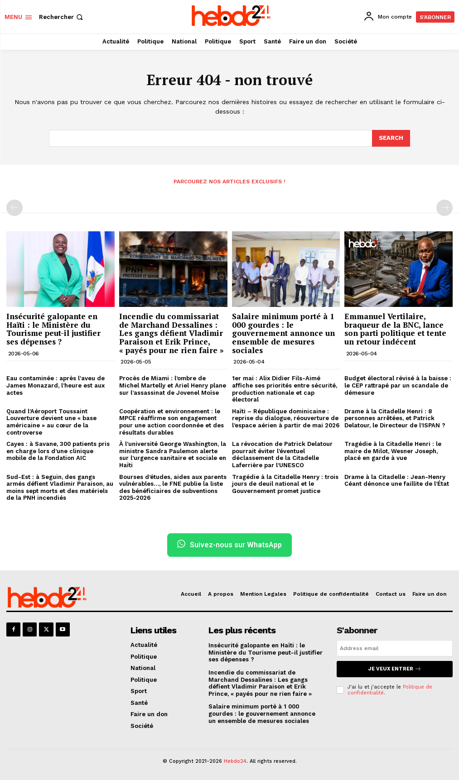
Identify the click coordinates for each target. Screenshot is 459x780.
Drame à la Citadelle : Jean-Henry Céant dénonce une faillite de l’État (396, 480)
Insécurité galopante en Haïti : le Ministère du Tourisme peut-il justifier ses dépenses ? (53, 329)
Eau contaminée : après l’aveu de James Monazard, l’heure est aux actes (55, 385)
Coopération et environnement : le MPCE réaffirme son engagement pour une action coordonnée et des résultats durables (171, 422)
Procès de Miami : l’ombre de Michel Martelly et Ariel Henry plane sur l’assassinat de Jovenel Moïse (172, 385)
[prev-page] (14, 208)
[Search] (391, 138)
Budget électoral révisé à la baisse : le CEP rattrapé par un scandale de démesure (397, 385)
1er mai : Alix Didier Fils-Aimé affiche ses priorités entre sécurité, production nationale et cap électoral (284, 389)
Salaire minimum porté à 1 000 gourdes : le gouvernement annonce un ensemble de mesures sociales (283, 333)
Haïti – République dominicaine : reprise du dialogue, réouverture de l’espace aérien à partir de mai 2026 (285, 418)
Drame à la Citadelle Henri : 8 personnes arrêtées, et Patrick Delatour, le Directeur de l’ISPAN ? (394, 418)
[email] (395, 648)
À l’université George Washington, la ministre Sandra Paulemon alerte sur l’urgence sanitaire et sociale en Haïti (172, 454)
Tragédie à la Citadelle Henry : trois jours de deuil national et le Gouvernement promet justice (285, 483)
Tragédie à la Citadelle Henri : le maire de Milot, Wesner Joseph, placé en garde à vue (392, 450)
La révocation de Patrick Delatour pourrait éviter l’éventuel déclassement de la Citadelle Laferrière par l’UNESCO (282, 454)
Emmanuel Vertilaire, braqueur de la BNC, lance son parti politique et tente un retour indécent (395, 329)
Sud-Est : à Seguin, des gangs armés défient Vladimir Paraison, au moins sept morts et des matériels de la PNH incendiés (59, 487)
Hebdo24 (235, 761)
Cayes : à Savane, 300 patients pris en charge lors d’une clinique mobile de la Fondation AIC (58, 450)
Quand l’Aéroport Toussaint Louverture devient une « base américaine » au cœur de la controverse (51, 422)
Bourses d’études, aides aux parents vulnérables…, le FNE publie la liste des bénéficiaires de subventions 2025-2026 (173, 487)
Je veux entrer (394, 668)
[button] (62, 17)
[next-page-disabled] (444, 208)
